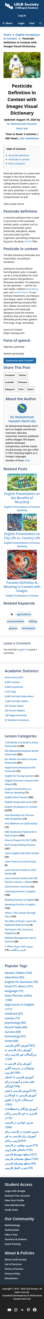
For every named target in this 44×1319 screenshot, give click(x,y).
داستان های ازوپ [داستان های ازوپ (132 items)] (19, 1150)
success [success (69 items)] (13, 1032)
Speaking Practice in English (20, 904)
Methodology (12, 1225)
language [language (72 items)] (14, 991)
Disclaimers (11, 1278)
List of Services (13, 1264)
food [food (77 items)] (11, 986)
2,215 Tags (10, 691)
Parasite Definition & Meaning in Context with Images (22, 586)
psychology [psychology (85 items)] (15, 1022)
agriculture (24, 614)
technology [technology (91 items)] (15, 1036)
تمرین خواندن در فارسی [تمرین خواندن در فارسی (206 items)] (19, 1124)
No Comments (30, 138)
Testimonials (12, 1229)
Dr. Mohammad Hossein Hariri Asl (22, 419)
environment (20, 292)
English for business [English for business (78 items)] (21, 982)
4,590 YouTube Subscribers (19, 696)
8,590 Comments (14, 686)
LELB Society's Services (17, 886)
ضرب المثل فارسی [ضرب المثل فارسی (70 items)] (19, 1168)
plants (13, 628)
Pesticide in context (18, 159)
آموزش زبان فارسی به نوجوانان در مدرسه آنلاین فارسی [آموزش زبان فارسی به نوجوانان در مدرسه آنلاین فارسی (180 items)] (19, 1068)
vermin (28, 241)
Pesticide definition (18, 155)
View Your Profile (14, 1200)
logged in (22, 649)
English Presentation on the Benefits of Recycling (22, 497)
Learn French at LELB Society (20, 861)
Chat (32, 23)
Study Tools (11, 1209)
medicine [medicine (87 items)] (14, 1013)
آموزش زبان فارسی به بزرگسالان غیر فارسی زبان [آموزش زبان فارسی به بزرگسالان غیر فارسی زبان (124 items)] (20, 1054)
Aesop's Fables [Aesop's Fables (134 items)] (18, 973)
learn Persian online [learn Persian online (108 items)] (18, 997)
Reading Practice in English (19, 899)
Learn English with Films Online (22, 853)
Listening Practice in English (20, 891)
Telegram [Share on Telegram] (10, 389)
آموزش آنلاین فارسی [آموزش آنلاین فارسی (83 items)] (20, 1045)
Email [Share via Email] (30, 389)
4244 (27, 460)
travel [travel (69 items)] (11, 1041)
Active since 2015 (14, 677)
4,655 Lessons (12, 682)
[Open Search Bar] (40, 23)
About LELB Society (16, 1259)
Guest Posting (13, 1244)
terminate (28, 628)
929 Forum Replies (15, 710)
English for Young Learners (19, 775)
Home (7, 34)
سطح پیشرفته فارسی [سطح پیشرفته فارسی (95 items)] (20, 1163)
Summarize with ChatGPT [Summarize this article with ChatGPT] (20, 360)
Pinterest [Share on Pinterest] (22, 382)
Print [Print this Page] (21, 389)
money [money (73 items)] (12, 1018)
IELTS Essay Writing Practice (20, 844)
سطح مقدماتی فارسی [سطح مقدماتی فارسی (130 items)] (21, 1159)
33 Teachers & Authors (17, 720)
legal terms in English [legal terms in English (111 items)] (19, 1007)
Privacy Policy (12, 1273)
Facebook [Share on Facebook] (10, 375)
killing (33, 621)
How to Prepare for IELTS (18, 840)
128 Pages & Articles (16, 715)
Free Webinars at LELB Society (21, 823)
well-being (32, 289)
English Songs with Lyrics (18, 802)
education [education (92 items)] (14, 977)
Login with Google (15, 1191)
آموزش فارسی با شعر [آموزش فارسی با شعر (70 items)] (20, 1091)
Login (21, 23)
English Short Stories (16, 797)
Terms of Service (14, 1268)
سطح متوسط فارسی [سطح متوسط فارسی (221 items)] (21, 1154)
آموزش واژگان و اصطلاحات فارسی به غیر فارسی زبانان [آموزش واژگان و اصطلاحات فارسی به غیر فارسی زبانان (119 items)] (21, 1113)
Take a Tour (11, 1234)
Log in (22, 15)
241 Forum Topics (14, 705)
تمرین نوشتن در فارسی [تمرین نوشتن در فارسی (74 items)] (21, 1145)
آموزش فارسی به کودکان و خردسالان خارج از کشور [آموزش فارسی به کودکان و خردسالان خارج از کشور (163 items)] (20, 1100)
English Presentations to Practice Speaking (22, 508)
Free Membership (15, 1205)
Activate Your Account (17, 1195)
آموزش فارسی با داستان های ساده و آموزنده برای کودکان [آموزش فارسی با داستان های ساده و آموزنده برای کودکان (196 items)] (19, 1082)
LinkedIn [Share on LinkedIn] (9, 382)
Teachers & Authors (16, 1239)
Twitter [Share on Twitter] (22, 375)
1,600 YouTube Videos (16, 701)
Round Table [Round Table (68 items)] (16, 1027)
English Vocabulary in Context (22, 595)
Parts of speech (16, 163)
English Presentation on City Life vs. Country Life (22, 536)
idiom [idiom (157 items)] (25, 986)
